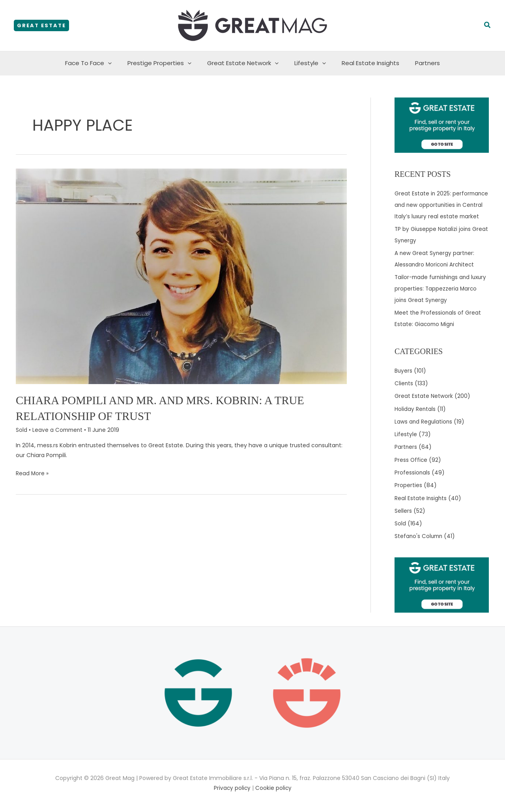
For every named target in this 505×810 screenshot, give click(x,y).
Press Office (411, 465)
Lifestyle (308, 63)
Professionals (412, 477)
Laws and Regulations (424, 427)
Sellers (403, 515)
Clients (404, 390)
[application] (118, 63)
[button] (41, 25)
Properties (408, 490)
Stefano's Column (419, 540)
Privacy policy (232, 791)
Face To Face (98, 63)
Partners (417, 63)
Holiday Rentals (415, 415)
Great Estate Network (245, 63)
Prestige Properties (165, 63)
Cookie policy (273, 791)
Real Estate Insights (364, 63)
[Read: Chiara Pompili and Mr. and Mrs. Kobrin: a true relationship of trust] (181, 276)
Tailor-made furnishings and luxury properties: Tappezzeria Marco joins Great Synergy (436, 297)
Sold (21, 429)
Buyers (404, 378)
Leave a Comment (58, 429)
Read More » (32, 473)
